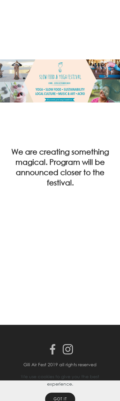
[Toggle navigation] (110, 10)
